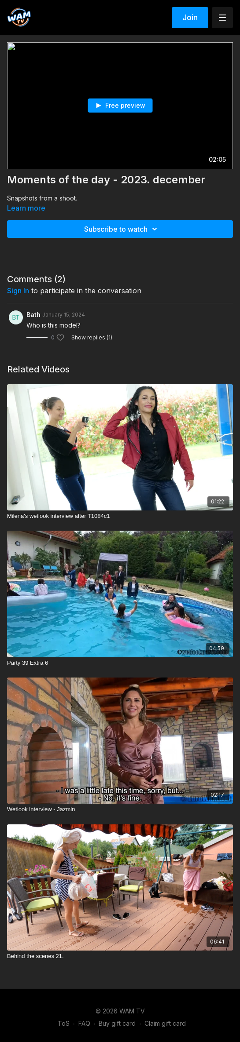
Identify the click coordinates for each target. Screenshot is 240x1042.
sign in (18, 290)
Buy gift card (117, 1023)
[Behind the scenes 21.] (120, 956)
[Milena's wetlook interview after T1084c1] (120, 516)
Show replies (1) (91, 337)
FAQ (84, 1023)
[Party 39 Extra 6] (120, 663)
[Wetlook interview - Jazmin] (120, 809)
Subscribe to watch (122, 229)
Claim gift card (165, 1023)
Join (190, 17)
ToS (64, 1023)
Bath (33, 314)
